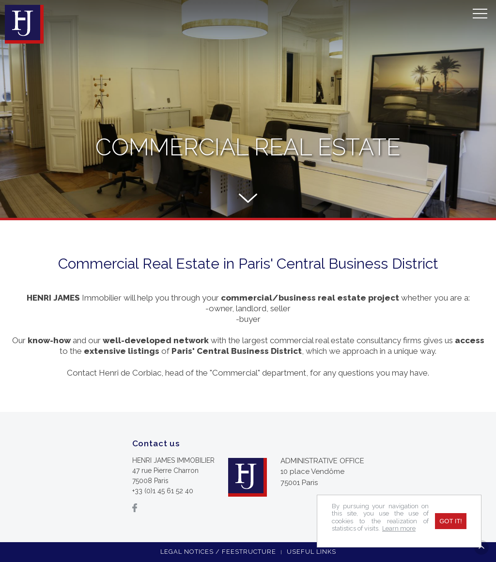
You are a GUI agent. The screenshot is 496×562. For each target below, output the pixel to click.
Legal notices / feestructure (218, 551)
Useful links (311, 551)
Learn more (399, 528)
